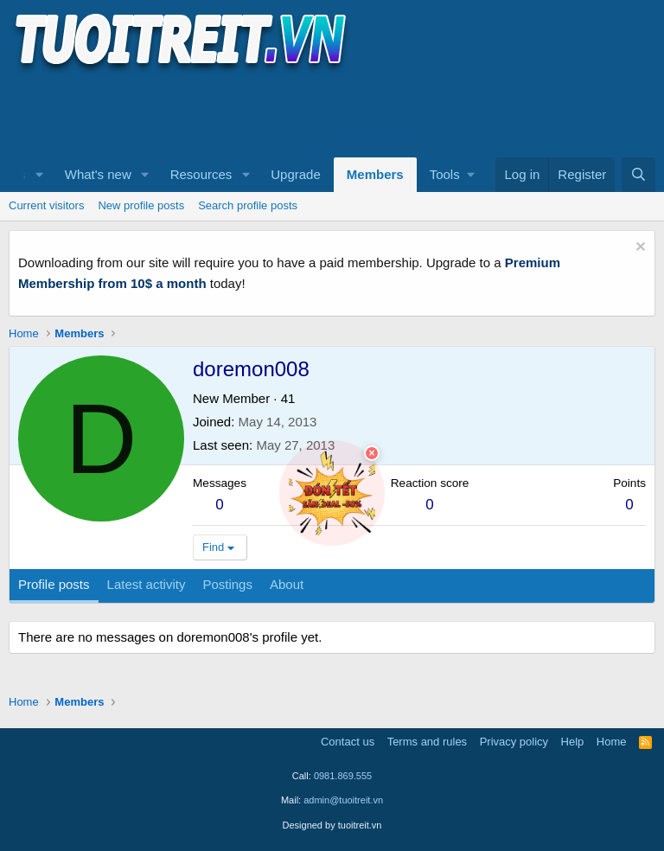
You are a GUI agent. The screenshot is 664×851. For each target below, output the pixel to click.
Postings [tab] (227, 584)
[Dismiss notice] (638, 249)
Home (612, 741)
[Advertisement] (323, 113)
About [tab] (286, 584)
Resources (201, 174)
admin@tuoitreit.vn (343, 800)
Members (375, 174)
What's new (98, 174)
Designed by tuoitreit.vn (332, 825)
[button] (40, 174)
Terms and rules (427, 741)
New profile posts (141, 205)
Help (572, 741)
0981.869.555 (343, 776)
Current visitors (46, 205)
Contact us (347, 741)
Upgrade (296, 174)
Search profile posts (247, 205)
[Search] (638, 174)
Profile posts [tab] (54, 584)
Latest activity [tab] (146, 584)
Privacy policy (514, 741)
